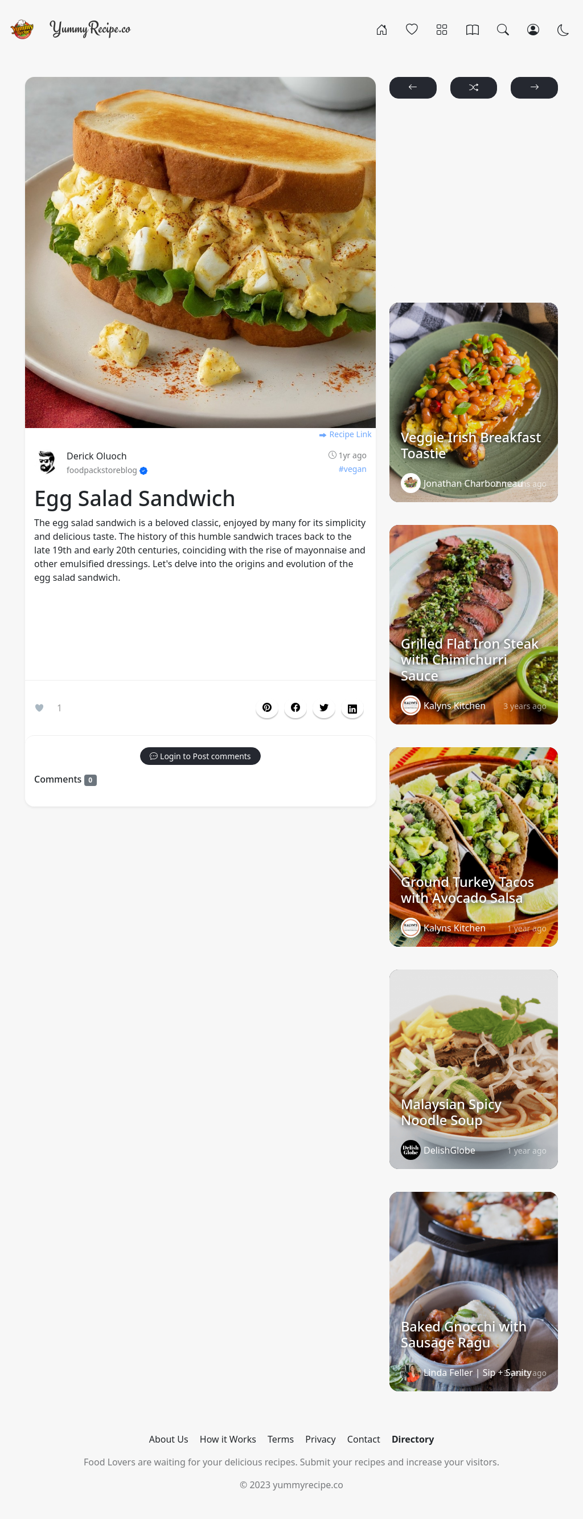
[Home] (381, 29)
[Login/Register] (533, 29)
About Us (168, 1439)
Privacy (320, 1439)
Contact (363, 1439)
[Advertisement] (200, 634)
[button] (295, 708)
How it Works (228, 1439)
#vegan (353, 468)
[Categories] (442, 29)
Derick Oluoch (97, 456)
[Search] (503, 29)
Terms (281, 1439)
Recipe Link (345, 434)
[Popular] (411, 29)
